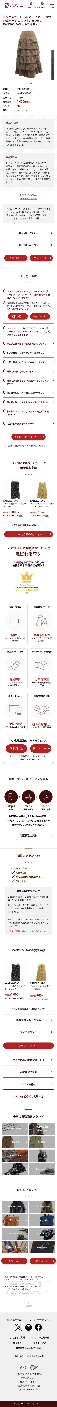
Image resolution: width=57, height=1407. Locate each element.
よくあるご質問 (17, 1337)
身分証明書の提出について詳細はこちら (28, 931)
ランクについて (28, 1032)
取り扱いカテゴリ (28, 245)
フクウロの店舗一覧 (39, 1337)
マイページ (40, 258)
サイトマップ (39, 1342)
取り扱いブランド (28, 233)
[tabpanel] (28, 54)
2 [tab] (28, 83)
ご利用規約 (18, 1356)
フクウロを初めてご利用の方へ (28, 1096)
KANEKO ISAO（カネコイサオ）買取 (20, 1279)
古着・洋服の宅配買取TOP (16, 1277)
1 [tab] (26, 83)
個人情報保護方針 (35, 1356)
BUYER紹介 (28, 1084)
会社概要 (17, 1342)
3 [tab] (31, 83)
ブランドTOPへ (27, 1045)
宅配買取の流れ (28, 835)
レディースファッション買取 (16, 1289)
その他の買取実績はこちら (27, 534)
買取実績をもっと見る (28, 1019)
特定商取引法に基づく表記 (28, 1348)
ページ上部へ (28, 1304)
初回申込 (15, 258)
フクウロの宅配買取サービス (28, 1060)
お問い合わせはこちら (27, 436)
